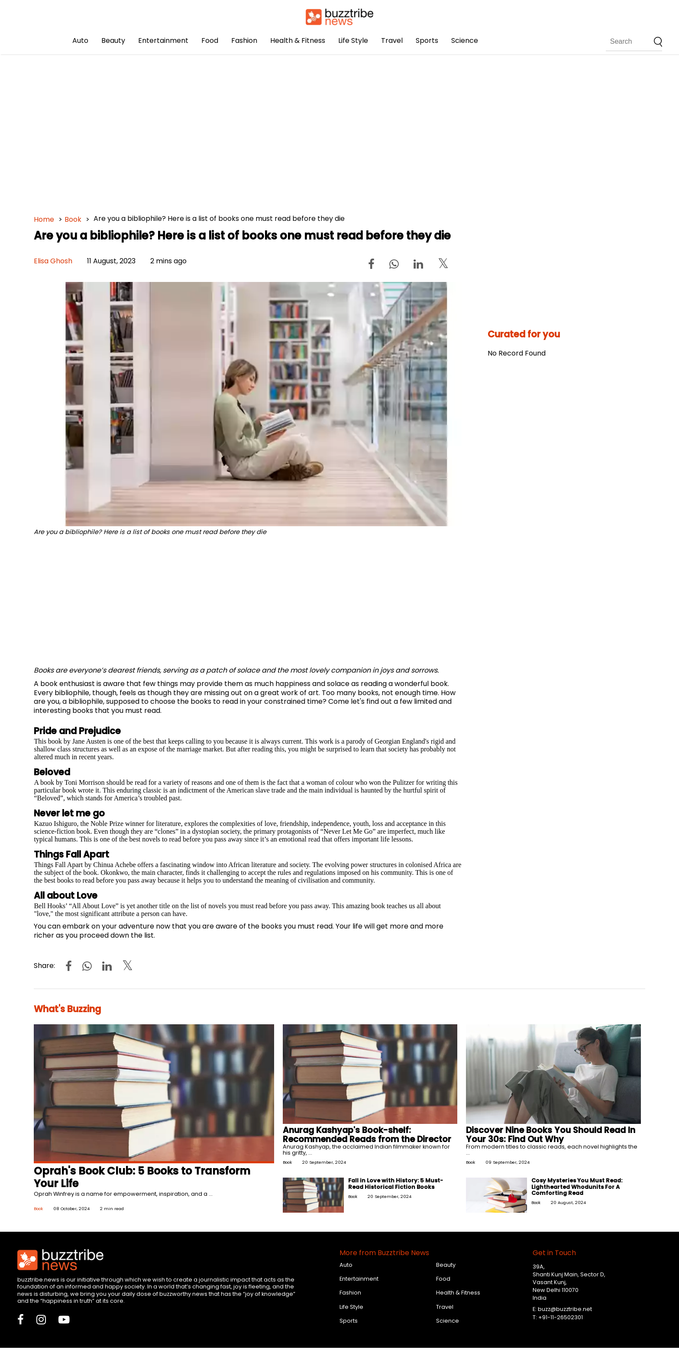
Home (44, 219)
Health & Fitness (297, 40)
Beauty (113, 40)
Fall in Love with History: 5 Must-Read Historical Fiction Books (395, 1183)
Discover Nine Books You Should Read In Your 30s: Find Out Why (550, 1134)
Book (73, 219)
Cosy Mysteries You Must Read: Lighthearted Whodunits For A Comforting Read (576, 1186)
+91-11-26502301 (560, 1317)
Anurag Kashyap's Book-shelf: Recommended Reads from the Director (367, 1134)
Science (464, 40)
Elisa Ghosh (53, 261)
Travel (392, 40)
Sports (427, 40)
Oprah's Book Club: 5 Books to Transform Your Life (142, 1177)
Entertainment (163, 40)
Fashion (244, 40)
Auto (80, 40)
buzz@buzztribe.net (565, 1309)
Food (209, 40)
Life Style (353, 40)
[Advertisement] (293, 130)
